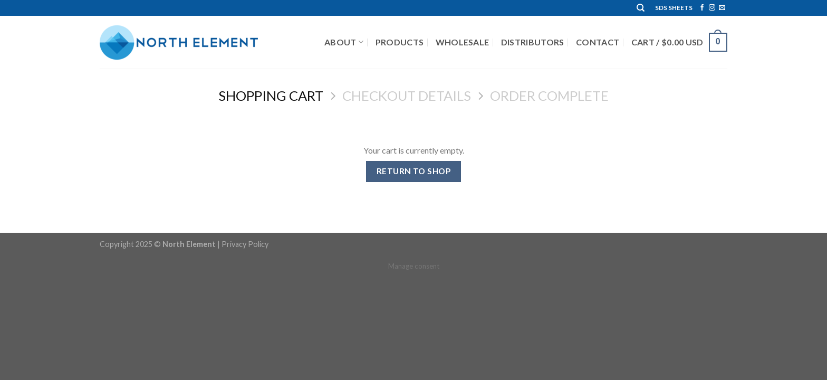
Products (400, 42)
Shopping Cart (270, 95)
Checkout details (406, 95)
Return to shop (414, 171)
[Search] (641, 8)
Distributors (532, 42)
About (343, 42)
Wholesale (462, 42)
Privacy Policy (245, 244)
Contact (597, 42)
